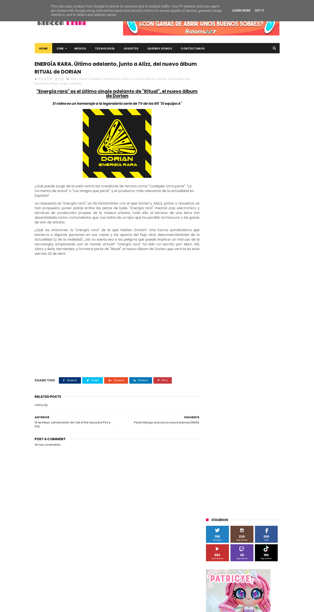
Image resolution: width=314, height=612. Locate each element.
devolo (250, 420)
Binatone (240, 308)
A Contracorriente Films (224, 300)
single (64, 84)
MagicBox (256, 332)
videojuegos (248, 444)
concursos (258, 412)
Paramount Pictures (236, 348)
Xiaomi (213, 404)
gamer (255, 428)
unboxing (228, 444)
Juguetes (130, 48)
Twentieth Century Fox (223, 380)
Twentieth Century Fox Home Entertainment (238, 388)
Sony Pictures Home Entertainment (231, 364)
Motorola (261, 340)
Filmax (250, 316)
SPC (210, 356)
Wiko (264, 396)
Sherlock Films (228, 356)
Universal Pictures (220, 396)
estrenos (239, 428)
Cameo (270, 308)
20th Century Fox (219, 284)
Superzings (268, 364)
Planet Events (265, 348)
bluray (243, 404)
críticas (213, 420)
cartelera (259, 404)
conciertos (238, 412)
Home (43, 48)
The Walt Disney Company (226, 372)
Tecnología (104, 48)
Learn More (241, 10)
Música (80, 48)
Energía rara (113, 79)
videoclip (75, 84)
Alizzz (73, 79)
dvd (262, 420)
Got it (259, 10)
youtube (267, 444)
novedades (175, 79)
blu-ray (228, 404)
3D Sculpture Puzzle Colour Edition (230, 292)
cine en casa (216, 412)
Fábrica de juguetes (221, 324)
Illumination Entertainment (226, 332)
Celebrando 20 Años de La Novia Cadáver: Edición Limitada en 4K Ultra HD (249, 547)
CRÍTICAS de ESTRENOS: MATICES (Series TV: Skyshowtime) (248, 564)
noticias (161, 79)
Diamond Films (230, 316)
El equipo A (96, 79)
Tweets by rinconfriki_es (224, 185)
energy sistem (218, 428)
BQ (226, 308)
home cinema (217, 436)
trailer (212, 444)
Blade (255, 308)
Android (213, 308)
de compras (232, 420)
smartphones (242, 436)
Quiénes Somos (159, 48)
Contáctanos (193, 48)
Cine (60, 48)
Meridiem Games (219, 340)
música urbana (144, 79)
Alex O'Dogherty (256, 300)
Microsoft (243, 340)
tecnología (264, 436)
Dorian (83, 79)
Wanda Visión (247, 396)
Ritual (54, 84)
